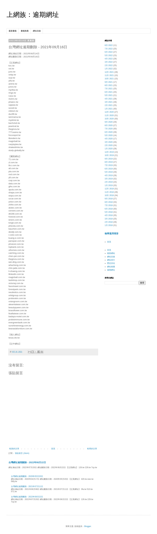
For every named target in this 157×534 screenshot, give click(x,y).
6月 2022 (109, 52)
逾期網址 (111, 270)
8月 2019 (109, 162)
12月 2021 (109, 72)
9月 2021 (109, 82)
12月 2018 (109, 189)
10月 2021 (109, 79)
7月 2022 (109, 49)
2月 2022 (109, 65)
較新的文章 (14, 449)
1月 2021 (109, 109)
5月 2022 (109, 55)
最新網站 (111, 253)
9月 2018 (109, 199)
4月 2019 (109, 175)
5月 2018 (109, 212)
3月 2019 (109, 179)
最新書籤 (13, 31)
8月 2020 (109, 125)
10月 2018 (109, 195)
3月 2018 (109, 219)
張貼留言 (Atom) (22, 453)
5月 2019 (109, 172)
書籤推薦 (25, 31)
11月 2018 (109, 192)
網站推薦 (111, 267)
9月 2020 (109, 122)
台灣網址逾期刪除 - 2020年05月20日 (27, 476)
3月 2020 (109, 142)
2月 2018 (109, 222)
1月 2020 (109, 148)
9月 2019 (109, 159)
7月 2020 (109, 129)
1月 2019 (109, 185)
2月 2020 (109, 145)
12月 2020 (109, 112)
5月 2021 (109, 95)
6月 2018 (109, 209)
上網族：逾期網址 (33, 14)
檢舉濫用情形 (111, 233)
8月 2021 (109, 85)
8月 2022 (109, 45)
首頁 (53, 449)
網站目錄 (37, 31)
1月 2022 (109, 69)
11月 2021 (109, 75)
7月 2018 (109, 205)
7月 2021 (109, 88)
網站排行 (111, 260)
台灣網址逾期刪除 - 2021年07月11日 (27, 486)
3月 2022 (109, 62)
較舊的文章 (92, 449)
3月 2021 (109, 102)
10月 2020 (109, 119)
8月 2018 (109, 202)
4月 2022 (109, 59)
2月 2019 (109, 182)
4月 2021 (109, 99)
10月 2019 (109, 155)
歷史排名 (111, 263)
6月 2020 (109, 132)
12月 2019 (109, 152)
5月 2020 (109, 135)
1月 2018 (109, 225)
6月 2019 (109, 169)
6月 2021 (109, 92)
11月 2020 (109, 115)
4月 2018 (109, 215)
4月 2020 (109, 139)
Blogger (87, 526)
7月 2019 (109, 165)
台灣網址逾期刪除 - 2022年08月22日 (27, 462)
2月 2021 (109, 105)
